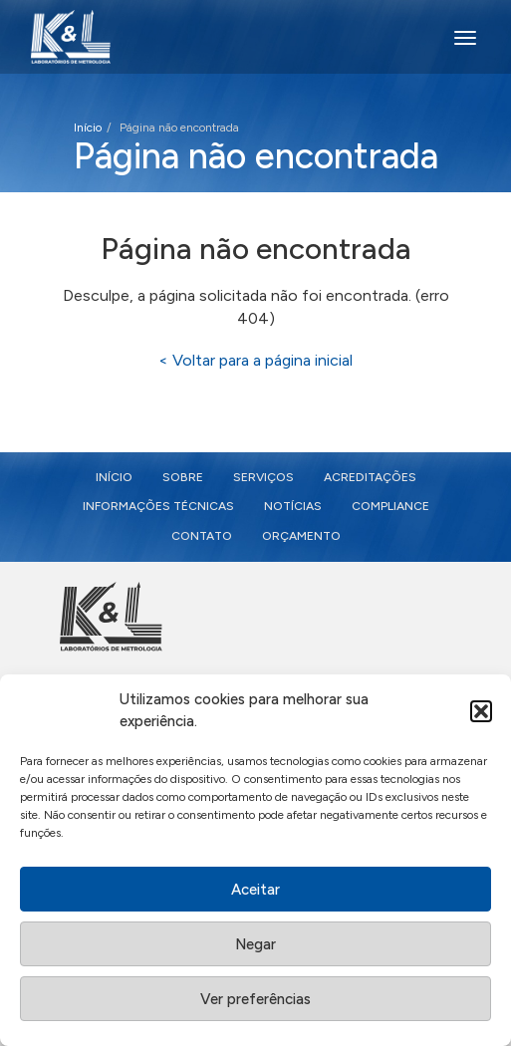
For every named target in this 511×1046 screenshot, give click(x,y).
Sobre (182, 477)
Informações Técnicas (158, 506)
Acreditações (370, 477)
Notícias (293, 506)
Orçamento (301, 536)
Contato (201, 536)
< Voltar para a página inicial (255, 360)
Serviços (263, 477)
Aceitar (255, 892)
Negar (255, 946)
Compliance (390, 506)
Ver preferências (255, 1001)
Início (88, 127)
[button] (481, 714)
